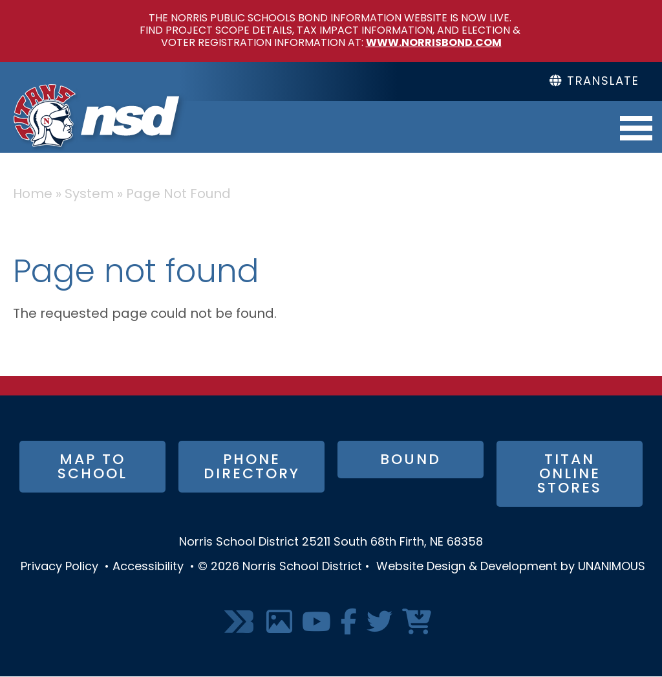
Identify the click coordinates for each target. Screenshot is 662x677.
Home (32, 194)
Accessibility (148, 567)
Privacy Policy (59, 567)
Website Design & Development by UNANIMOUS (510, 567)
